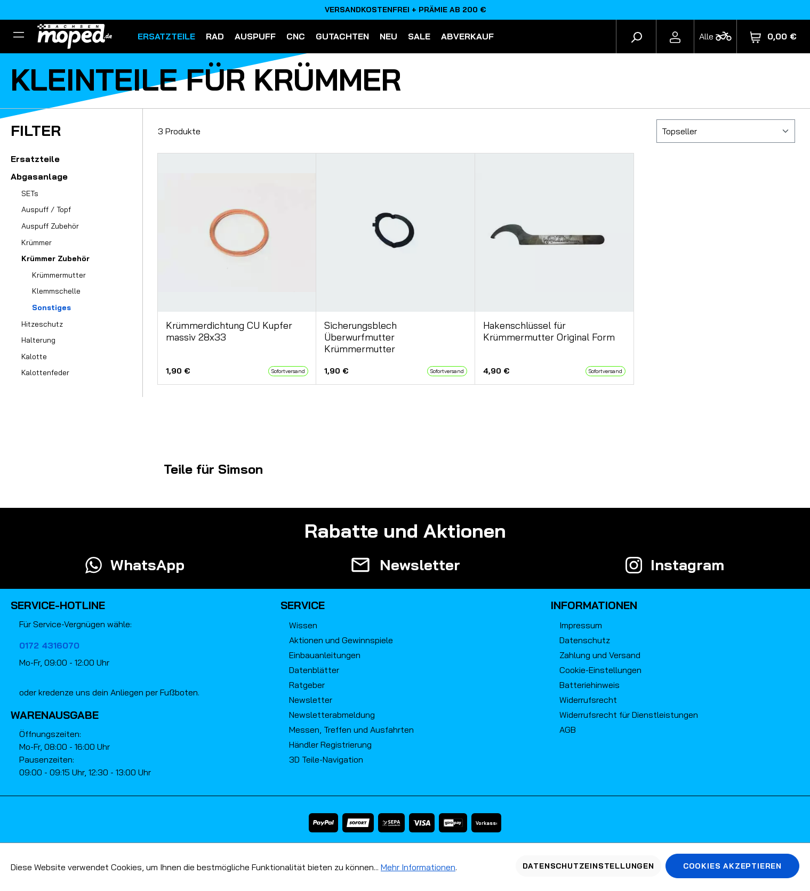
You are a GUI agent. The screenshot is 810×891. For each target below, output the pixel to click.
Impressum (580, 625)
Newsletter (310, 699)
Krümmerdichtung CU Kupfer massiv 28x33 (229, 331)
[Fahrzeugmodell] (715, 36)
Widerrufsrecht (588, 699)
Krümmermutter (59, 275)
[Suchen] (636, 36)
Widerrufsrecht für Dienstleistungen (628, 714)
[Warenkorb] (773, 36)
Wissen (303, 625)
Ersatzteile (35, 158)
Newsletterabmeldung (332, 714)
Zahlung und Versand (599, 655)
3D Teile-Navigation (326, 759)
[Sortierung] (725, 131)
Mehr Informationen (418, 867)
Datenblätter (314, 670)
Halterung (38, 340)
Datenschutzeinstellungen (588, 866)
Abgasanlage (39, 176)
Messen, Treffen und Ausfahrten (351, 729)
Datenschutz (584, 640)
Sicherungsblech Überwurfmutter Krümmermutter (360, 337)
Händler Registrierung (330, 744)
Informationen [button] (594, 605)
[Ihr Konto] (675, 36)
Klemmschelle (56, 291)
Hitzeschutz (42, 324)
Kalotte (34, 356)
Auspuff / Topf (46, 209)
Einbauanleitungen (324, 655)
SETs (29, 193)
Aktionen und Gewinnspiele (341, 640)
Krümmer (36, 242)
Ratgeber (307, 684)
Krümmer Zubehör (55, 258)
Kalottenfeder (45, 372)
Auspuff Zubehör (50, 226)
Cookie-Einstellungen (600, 670)
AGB (567, 729)
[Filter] (18, 36)
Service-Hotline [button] (58, 605)
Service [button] (302, 605)
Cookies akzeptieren (732, 866)
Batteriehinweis (589, 684)
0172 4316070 (49, 645)
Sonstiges (51, 307)
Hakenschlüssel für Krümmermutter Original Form (549, 331)
